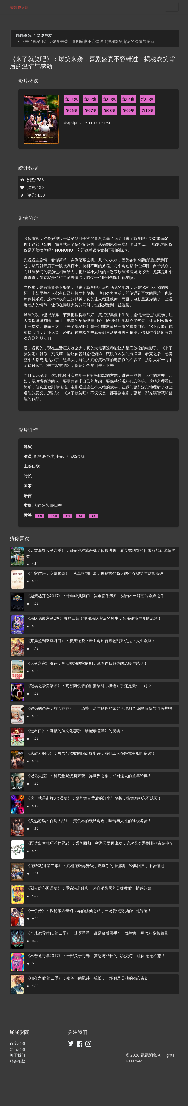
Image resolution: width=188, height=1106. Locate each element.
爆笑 (93, 515)
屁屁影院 (24, 35)
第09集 (128, 110)
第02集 (90, 99)
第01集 (71, 99)
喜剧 (40, 515)
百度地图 (17, 1043)
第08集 (109, 110)
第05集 (147, 99)
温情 (80, 515)
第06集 (71, 110)
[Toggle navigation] (172, 7)
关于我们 (17, 1055)
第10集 (147, 110)
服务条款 (17, 1061)
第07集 (90, 110)
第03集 (109, 99)
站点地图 (17, 1049)
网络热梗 (44, 35)
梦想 (68, 515)
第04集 (128, 99)
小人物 (54, 515)
